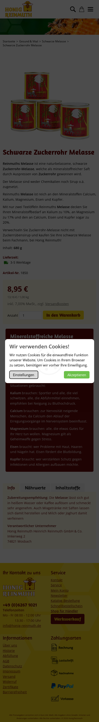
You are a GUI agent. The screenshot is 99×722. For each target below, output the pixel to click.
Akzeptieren (76, 374)
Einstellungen (23, 374)
